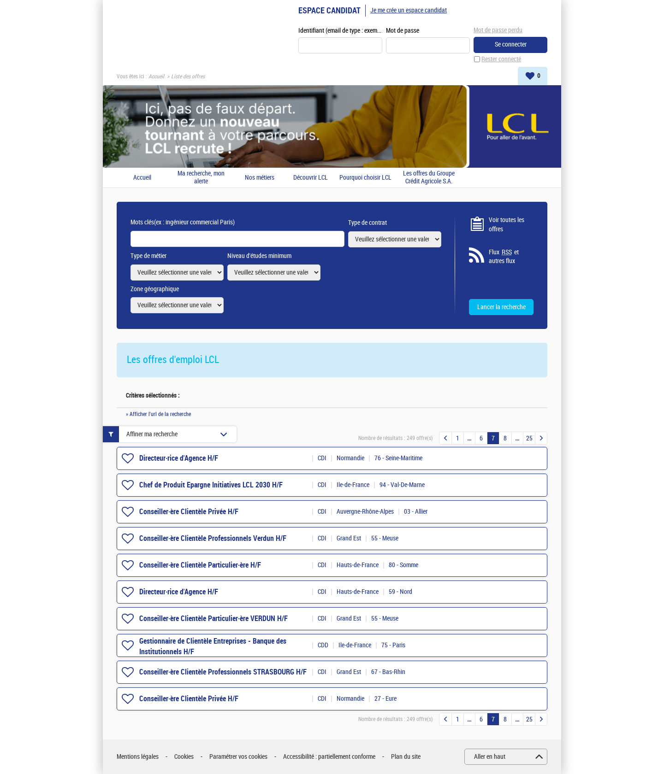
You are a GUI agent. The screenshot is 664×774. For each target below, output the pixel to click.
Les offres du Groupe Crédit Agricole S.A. (429, 177)
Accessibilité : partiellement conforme (329, 757)
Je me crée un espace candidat (408, 10)
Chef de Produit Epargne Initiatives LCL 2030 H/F (211, 485)
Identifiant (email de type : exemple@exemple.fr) (340, 31)
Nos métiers (259, 178)
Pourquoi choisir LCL (365, 178)
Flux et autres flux (504, 256)
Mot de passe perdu (498, 30)
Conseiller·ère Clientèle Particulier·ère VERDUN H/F (213, 618)
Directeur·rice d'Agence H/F (178, 458)
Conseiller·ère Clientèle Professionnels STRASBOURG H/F (223, 672)
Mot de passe (402, 31)
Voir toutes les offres (506, 224)
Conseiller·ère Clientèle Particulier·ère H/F (200, 565)
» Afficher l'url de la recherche (158, 414)
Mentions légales (138, 757)
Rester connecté (501, 59)
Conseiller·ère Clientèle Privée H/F (188, 511)
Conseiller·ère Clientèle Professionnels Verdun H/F (212, 538)
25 (529, 438)
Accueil (156, 76)
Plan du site (406, 757)
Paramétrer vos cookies (238, 757)
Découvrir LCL (310, 178)
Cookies (184, 757)
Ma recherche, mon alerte (201, 177)
